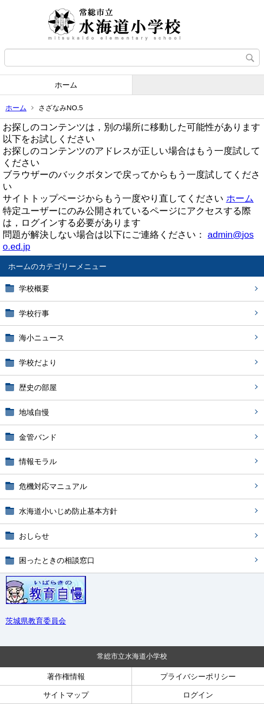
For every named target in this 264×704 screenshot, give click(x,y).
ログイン (198, 694)
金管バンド (38, 437)
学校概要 (34, 288)
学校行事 (34, 313)
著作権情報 (66, 676)
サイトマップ (66, 694)
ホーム (66, 85)
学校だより (38, 362)
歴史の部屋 (38, 387)
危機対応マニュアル (53, 486)
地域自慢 (34, 412)
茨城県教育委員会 (35, 620)
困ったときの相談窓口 (57, 560)
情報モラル (38, 461)
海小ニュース (41, 337)
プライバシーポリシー (198, 676)
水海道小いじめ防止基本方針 (68, 511)
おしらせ (34, 536)
